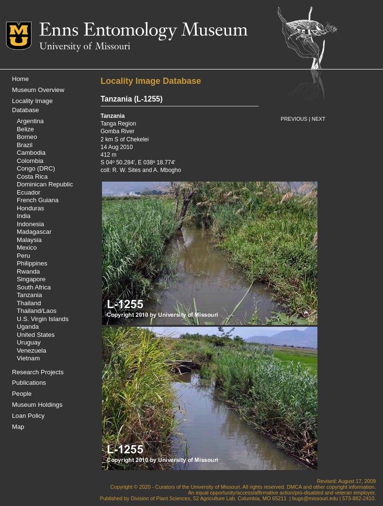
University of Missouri (84, 47)
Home (20, 78)
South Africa (34, 287)
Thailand (29, 303)
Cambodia (31, 152)
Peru (23, 255)
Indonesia (30, 224)
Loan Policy (28, 415)
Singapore (31, 279)
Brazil (25, 145)
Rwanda (28, 271)
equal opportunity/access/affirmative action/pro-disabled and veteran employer (285, 492)
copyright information (350, 487)
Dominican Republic (45, 184)
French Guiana (37, 200)
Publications (29, 382)
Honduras (30, 208)
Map (18, 426)
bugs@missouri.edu (315, 498)
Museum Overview (38, 89)
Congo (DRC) (36, 168)
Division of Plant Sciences (160, 498)
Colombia (30, 160)
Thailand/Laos (36, 310)
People (22, 393)
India (24, 215)
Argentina (30, 121)
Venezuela (31, 350)
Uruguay (29, 342)
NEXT (319, 119)
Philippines (32, 263)
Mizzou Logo (22, 36)
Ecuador (28, 192)
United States (36, 334)
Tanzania (29, 295)
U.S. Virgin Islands (42, 318)
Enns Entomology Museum (143, 31)
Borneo (27, 136)
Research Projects (38, 372)
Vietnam (28, 358)
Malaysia (29, 239)
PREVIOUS (294, 119)
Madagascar (34, 231)
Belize (25, 129)
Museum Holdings (37, 404)
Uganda (28, 326)
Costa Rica (32, 176)
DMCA (294, 487)
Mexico (27, 247)
